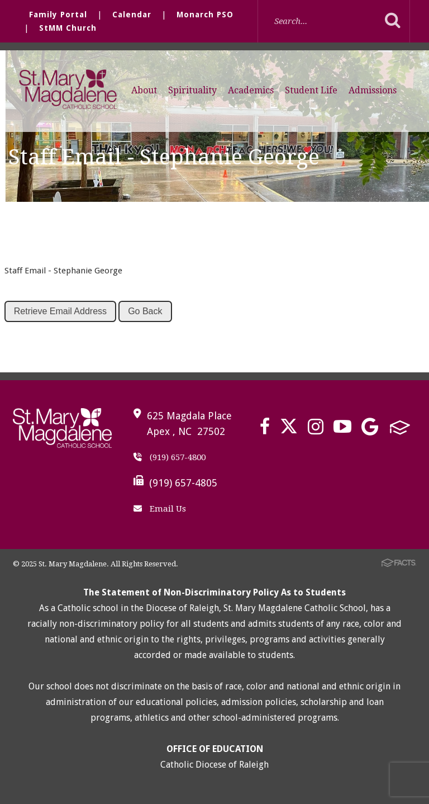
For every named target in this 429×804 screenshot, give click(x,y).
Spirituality (192, 90)
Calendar (131, 14)
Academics (251, 90)
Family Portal (58, 14)
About (144, 90)
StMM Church (68, 27)
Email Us (160, 509)
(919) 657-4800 (170, 457)
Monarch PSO (205, 14)
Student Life (311, 90)
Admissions (373, 90)
